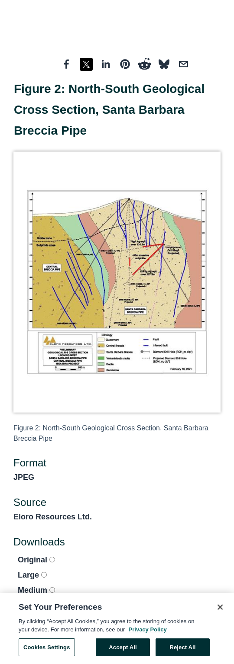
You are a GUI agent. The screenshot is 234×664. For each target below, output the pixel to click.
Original (36, 559)
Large (32, 575)
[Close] (220, 609)
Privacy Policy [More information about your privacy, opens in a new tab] (148, 631)
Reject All (182, 649)
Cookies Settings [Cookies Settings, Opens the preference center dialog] (46, 649)
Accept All (122, 649)
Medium (36, 590)
